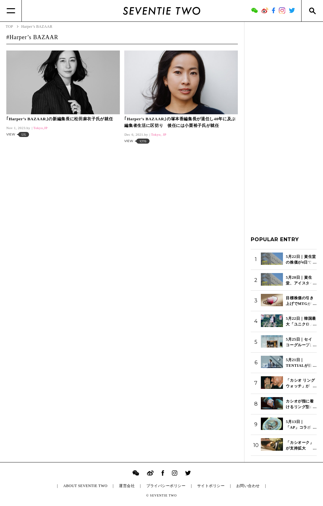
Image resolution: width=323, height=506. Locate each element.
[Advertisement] (284, 122)
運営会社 (127, 486)
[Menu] (11, 10)
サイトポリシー (211, 486)
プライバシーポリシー (166, 486)
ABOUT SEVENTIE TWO (85, 486)
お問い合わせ (248, 486)
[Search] (312, 10)
